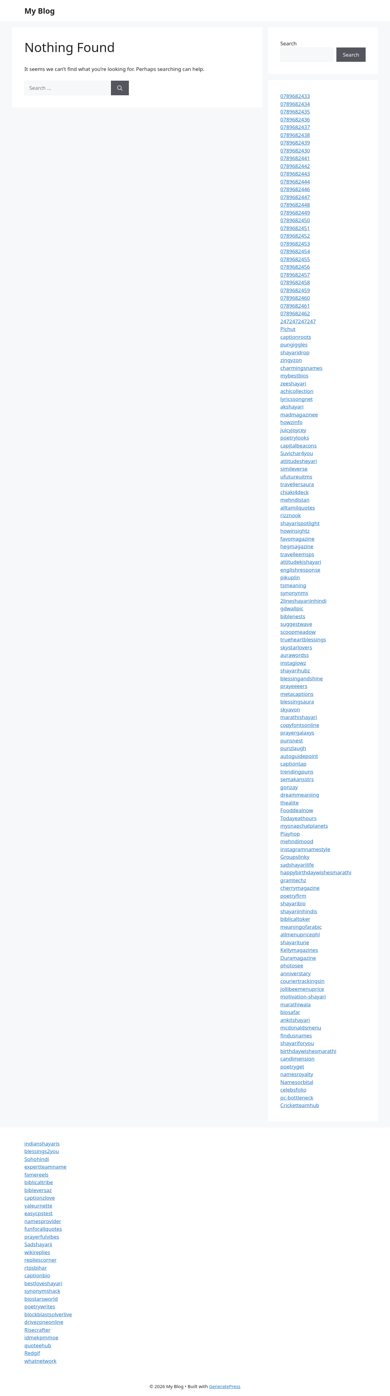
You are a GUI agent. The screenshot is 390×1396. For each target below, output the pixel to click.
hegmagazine (296, 546)
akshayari (291, 406)
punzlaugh (293, 748)
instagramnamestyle (305, 849)
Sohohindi (36, 1159)
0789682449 (295, 212)
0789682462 (295, 313)
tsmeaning (293, 585)
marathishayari (298, 717)
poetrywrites (39, 1306)
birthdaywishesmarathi (308, 1050)
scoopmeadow (298, 631)
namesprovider (42, 1221)
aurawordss (294, 654)
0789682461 (295, 305)
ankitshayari (295, 1019)
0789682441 (295, 158)
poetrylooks (294, 437)
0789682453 (295, 243)
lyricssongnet (296, 398)
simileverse (293, 468)
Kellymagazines (299, 949)
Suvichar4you (296, 453)
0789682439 (295, 142)
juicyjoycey (293, 429)
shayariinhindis (298, 911)
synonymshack (42, 1290)
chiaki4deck (294, 492)
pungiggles (293, 344)
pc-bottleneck (296, 1097)
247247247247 (298, 321)
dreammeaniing (299, 794)
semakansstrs (297, 779)
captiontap (293, 763)
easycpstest (38, 1213)
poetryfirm (293, 895)
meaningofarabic (301, 926)
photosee (291, 965)
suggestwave (296, 623)
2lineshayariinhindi (303, 600)
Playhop (290, 833)
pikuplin (290, 577)
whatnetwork (40, 1360)
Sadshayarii (38, 1244)
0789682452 (295, 235)
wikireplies (37, 1252)
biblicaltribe (38, 1182)
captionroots (295, 336)
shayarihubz (295, 670)
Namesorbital (296, 1082)
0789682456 (295, 266)
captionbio (37, 1275)
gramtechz (293, 880)
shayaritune (294, 942)
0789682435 (295, 111)
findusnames (296, 1035)
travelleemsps (297, 554)
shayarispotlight (300, 523)
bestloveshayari (43, 1283)
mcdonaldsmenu (300, 1027)
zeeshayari (293, 383)
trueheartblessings (303, 639)
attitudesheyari (298, 461)
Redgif (32, 1352)
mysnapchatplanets (304, 825)
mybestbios (294, 375)
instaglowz (293, 662)
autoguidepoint (299, 755)
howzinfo (291, 422)
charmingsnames (301, 367)
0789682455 (295, 259)
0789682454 (295, 251)
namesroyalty (296, 1074)
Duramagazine (298, 957)
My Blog (39, 10)
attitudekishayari (300, 561)
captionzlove (39, 1197)
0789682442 (295, 166)
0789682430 (295, 150)
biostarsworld (41, 1298)
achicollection (297, 391)
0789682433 (295, 96)
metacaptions (297, 693)
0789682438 (295, 135)
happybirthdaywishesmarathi (315, 872)
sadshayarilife (297, 864)
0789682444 (295, 181)
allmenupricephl (300, 934)
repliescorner (40, 1259)
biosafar (290, 1011)
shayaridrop (295, 352)
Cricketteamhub (299, 1105)
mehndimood (296, 841)
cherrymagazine (300, 887)
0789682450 (295, 220)
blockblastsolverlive (48, 1314)
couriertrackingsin (302, 980)
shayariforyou (297, 1043)
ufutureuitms (296, 476)
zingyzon (291, 359)
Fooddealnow (296, 810)
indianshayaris (42, 1143)
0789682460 (295, 297)
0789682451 (295, 228)
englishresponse (300, 569)
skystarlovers (296, 647)
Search (288, 43)
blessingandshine (301, 678)
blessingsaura (297, 701)
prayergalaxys (297, 732)
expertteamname (45, 1166)
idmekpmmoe (41, 1337)
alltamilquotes (297, 507)
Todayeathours (298, 818)
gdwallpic (291, 608)
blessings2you (41, 1151)
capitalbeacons (298, 445)
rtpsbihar (35, 1267)
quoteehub (37, 1345)
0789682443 (295, 173)
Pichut (288, 328)
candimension (297, 1058)
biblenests (292, 616)
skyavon (290, 709)
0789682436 (295, 119)
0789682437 (295, 127)
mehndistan (295, 499)
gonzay (289, 787)
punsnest (291, 740)
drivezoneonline (43, 1321)
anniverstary (295, 973)
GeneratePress (224, 1386)
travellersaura (297, 484)
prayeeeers (293, 685)
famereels (36, 1174)
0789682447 (295, 197)
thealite (289, 802)
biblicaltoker (295, 918)
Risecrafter (37, 1329)
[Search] (120, 88)
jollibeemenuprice (302, 988)
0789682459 (295, 290)
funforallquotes (43, 1228)
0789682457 (295, 274)
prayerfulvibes (41, 1236)
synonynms (294, 592)
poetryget (292, 1066)
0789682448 (295, 204)
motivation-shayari (303, 996)
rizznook (290, 515)
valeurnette (38, 1205)
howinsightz (295, 530)
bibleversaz (38, 1190)
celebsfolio (293, 1089)
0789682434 (295, 103)
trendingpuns (296, 771)
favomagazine (297, 538)
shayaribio (293, 903)
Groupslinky (294, 856)
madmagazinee (299, 414)
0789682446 (295, 189)
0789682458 (295, 282)
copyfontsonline (299, 724)
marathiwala (295, 1004)
